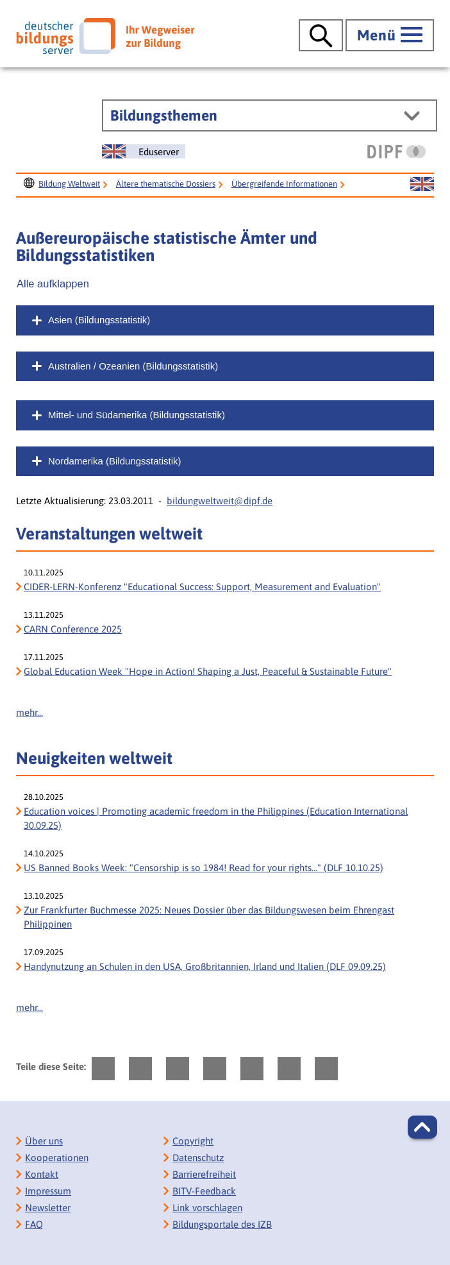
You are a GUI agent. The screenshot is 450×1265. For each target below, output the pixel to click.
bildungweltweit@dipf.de (219, 500)
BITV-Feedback (204, 1190)
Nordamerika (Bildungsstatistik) (114, 460)
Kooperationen (56, 1157)
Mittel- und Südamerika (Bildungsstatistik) (136, 414)
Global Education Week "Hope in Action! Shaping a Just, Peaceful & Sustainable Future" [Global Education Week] (208, 671)
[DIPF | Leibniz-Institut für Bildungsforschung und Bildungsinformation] (396, 151)
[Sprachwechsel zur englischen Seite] (143, 151)
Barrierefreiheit (204, 1174)
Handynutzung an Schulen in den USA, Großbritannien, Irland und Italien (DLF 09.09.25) (205, 966)
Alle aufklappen (53, 283)
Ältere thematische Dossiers (165, 184)
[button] (422, 1127)
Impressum (48, 1190)
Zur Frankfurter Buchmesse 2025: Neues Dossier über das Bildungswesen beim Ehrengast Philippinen (209, 917)
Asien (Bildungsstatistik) (99, 319)
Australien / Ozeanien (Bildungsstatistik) (133, 366)
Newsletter (48, 1207)
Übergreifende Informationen (284, 184)
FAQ (34, 1224)
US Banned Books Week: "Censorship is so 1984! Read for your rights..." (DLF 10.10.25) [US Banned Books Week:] (203, 867)
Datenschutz (198, 1157)
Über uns (44, 1140)
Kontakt (41, 1174)
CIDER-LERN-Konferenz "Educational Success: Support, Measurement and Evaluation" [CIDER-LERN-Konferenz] (202, 586)
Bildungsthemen (163, 115)
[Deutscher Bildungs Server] (105, 36)
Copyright (192, 1140)
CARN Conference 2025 (73, 629)
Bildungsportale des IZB (222, 1224)
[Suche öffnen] (321, 35)
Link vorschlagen (207, 1207)
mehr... (29, 712)
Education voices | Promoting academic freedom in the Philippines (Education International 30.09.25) (216, 818)
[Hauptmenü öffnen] (390, 35)
